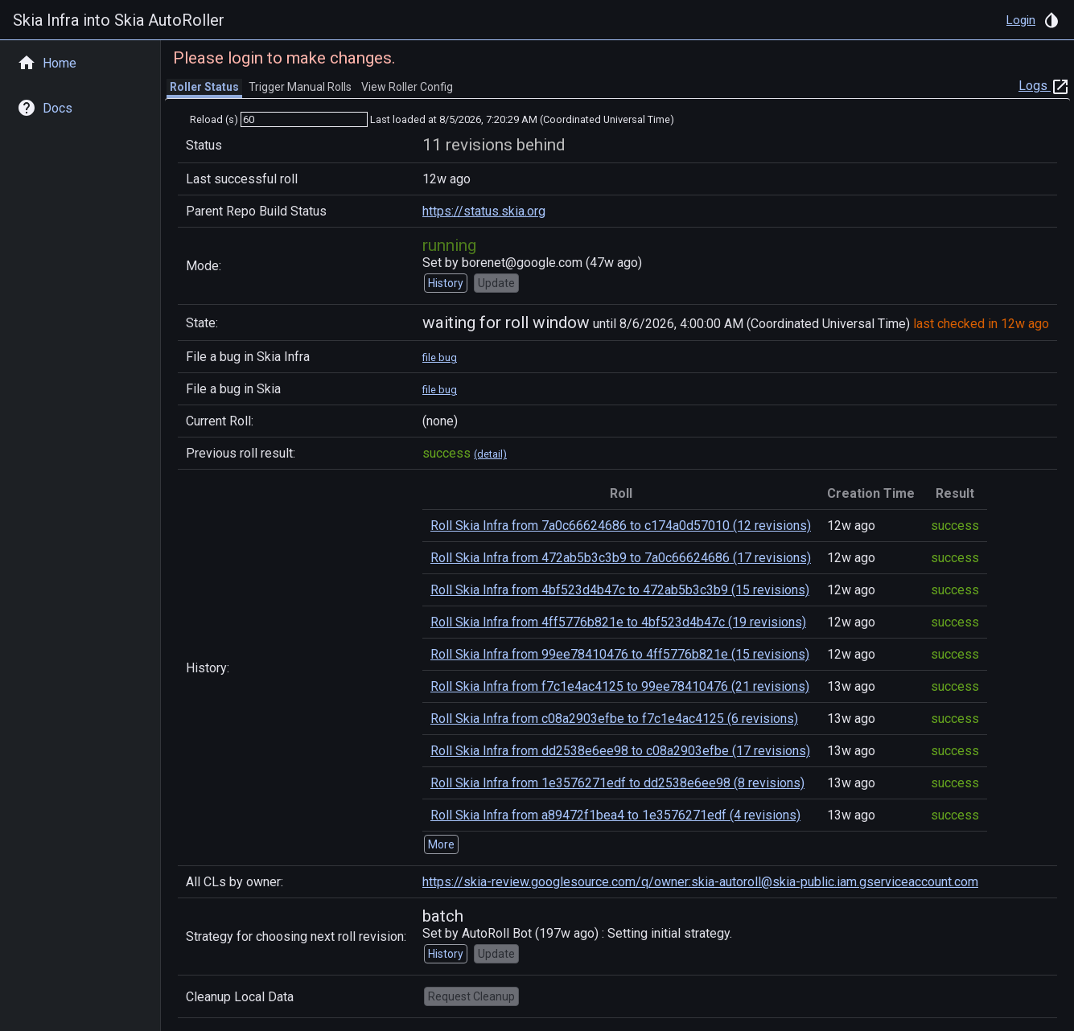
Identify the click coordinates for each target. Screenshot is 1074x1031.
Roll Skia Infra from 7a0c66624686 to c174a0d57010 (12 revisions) (620, 525)
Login (1020, 20)
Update (496, 283)
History (445, 283)
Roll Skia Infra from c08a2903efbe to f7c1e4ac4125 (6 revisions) (614, 718)
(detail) (490, 454)
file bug (439, 357)
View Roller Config (407, 86)
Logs (1044, 85)
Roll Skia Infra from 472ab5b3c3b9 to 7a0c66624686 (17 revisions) (620, 557)
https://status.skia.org (483, 211)
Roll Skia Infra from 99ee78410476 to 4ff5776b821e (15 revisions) (619, 654)
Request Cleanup (471, 996)
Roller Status (204, 86)
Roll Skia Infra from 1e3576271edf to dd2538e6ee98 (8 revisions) (617, 783)
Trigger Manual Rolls (300, 86)
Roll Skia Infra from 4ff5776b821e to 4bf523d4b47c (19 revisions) (618, 622)
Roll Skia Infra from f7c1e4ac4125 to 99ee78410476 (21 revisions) (619, 686)
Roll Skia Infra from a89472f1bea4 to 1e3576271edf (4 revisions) (615, 815)
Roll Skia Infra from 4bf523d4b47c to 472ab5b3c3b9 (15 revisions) (619, 590)
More (441, 844)
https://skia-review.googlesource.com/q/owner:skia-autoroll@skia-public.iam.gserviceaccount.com (700, 881)
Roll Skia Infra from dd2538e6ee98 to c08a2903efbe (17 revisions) (620, 750)
